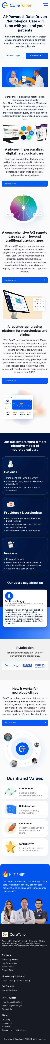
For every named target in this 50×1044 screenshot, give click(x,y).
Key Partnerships (9, 963)
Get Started (37, 55)
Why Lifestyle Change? (12, 1006)
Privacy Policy (8, 970)
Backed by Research (11, 959)
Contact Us (7, 1009)
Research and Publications (13, 1030)
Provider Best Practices (12, 1002)
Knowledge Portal (9, 990)
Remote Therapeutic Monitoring (16, 981)
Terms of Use (8, 967)
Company (6, 1019)
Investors (6, 1027)
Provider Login (13, 55)
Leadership (7, 1023)
